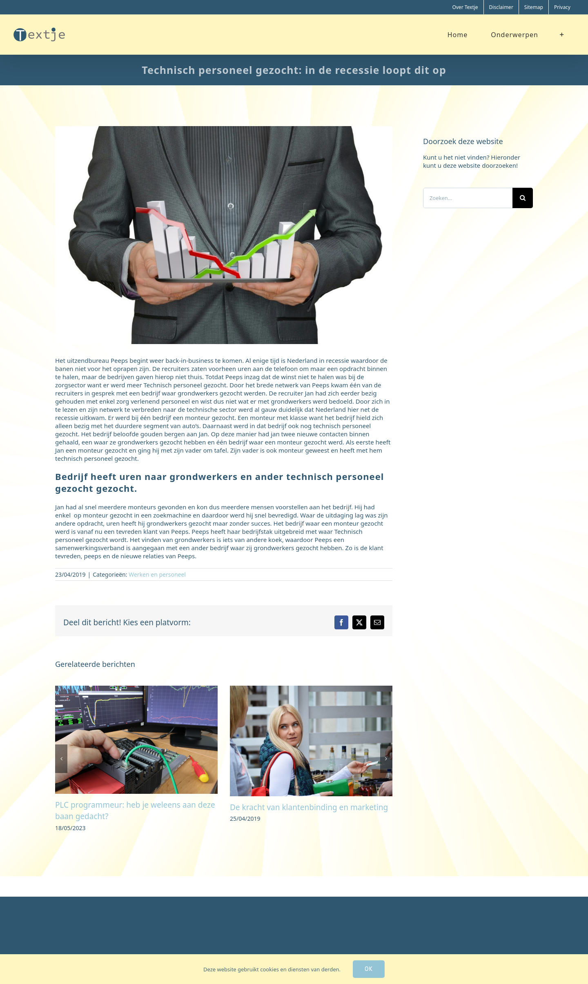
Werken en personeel (157, 574)
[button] (61, 758)
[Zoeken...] (467, 198)
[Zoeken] (522, 198)
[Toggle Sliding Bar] (562, 34)
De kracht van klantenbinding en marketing (309, 807)
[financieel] (223, 235)
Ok (369, 969)
